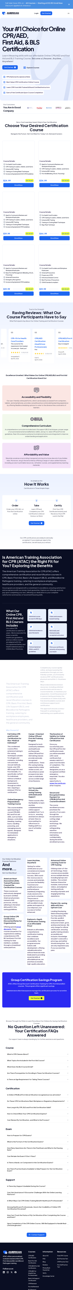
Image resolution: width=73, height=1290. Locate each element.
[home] (10, 13)
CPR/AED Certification (32, 1257)
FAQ (44, 1259)
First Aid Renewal (33, 1286)
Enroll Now (19, 185)
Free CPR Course (62, 1255)
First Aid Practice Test (62, 1266)
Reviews (45, 1265)
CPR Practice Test (62, 1262)
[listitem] (26, 349)
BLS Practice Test (62, 1259)
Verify (44, 1273)
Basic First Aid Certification (32, 1262)
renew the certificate (57, 783)
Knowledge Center (48, 1276)
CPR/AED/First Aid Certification (34, 1267)
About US (45, 1255)
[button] (68, 13)
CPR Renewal (32, 1283)
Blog (44, 1262)
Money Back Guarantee (46, 1269)
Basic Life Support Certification (34, 1279)
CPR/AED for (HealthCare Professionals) (32, 1273)
